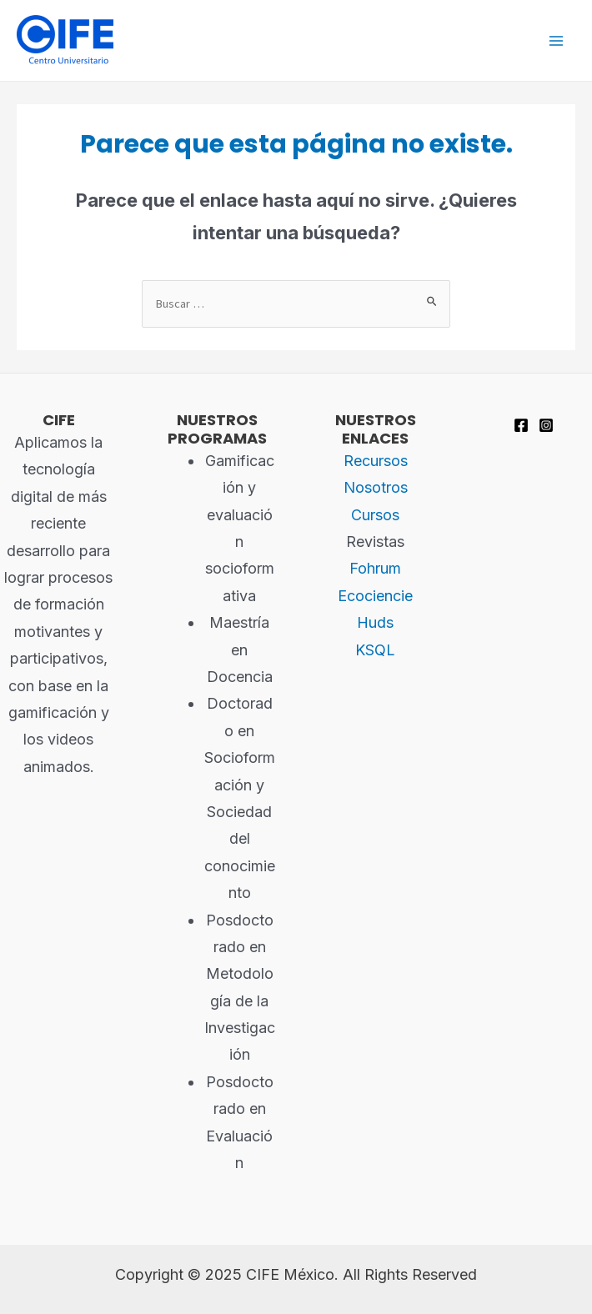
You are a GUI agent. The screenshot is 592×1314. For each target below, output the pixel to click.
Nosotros (376, 487)
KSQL (375, 650)
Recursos (376, 460)
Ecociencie (375, 595)
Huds (375, 622)
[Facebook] (521, 425)
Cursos (375, 515)
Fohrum (375, 568)
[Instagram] (546, 425)
